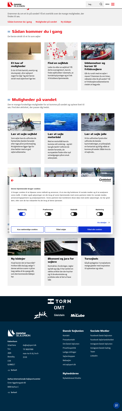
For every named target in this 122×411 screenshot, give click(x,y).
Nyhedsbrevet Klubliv (72, 378)
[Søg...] (92, 4)
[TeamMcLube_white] (77, 315)
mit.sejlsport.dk (69, 364)
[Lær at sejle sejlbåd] (24, 122)
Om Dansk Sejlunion (71, 344)
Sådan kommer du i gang (20, 21)
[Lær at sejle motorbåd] (61, 122)
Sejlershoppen (69, 356)
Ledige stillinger (69, 352)
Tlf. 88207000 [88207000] (28, 349)
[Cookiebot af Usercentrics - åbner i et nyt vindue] (101, 180)
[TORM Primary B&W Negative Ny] (59, 301)
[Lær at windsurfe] (24, 176)
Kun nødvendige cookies (27, 229)
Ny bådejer (66, 21)
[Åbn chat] (116, 405)
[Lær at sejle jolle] (97, 122)
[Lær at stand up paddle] (61, 176)
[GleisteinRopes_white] (59, 315)
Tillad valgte (61, 229)
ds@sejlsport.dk (29, 345)
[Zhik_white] (41, 315)
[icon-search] (101, 4)
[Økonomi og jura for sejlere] (61, 246)
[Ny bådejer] (24, 246)
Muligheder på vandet (46, 21)
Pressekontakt (69, 339)
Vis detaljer (102, 222)
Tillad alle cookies (94, 229)
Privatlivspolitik (69, 348)
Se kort (14, 370)
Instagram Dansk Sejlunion (101, 344)
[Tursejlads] (97, 246)
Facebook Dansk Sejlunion (101, 335)
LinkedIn (94, 355)
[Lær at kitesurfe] (97, 176)
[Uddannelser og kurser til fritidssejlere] (97, 51)
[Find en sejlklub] (61, 51)
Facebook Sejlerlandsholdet (102, 339)
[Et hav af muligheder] (24, 51)
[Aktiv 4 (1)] (59, 308)
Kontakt (66, 335)
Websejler (67, 360)
